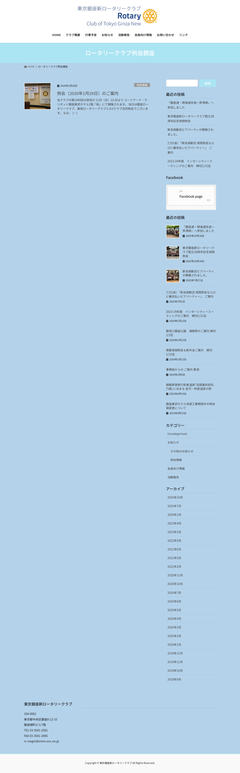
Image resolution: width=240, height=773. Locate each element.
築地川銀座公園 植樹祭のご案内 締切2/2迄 (191, 333)
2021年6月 (174, 549)
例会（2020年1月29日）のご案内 (88, 93)
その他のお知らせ (182, 451)
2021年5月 (174, 558)
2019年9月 (174, 679)
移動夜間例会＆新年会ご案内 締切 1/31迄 (189, 352)
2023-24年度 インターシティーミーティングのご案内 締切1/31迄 (190, 163)
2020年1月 (174, 644)
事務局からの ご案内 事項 (182, 369)
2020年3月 (174, 627)
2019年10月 (175, 670)
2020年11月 (175, 575)
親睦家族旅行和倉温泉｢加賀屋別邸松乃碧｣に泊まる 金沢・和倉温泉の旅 (190, 387)
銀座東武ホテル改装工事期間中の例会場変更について (190, 406)
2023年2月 (174, 532)
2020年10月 (175, 584)
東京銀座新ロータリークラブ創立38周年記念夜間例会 (191, 118)
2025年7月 (174, 506)
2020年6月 (174, 601)
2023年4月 (174, 523)
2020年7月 (174, 593)
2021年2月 (174, 566)
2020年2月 (174, 636)
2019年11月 (175, 662)
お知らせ (173, 442)
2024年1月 (174, 515)
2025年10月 (175, 497)
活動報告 (173, 477)
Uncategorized (177, 434)
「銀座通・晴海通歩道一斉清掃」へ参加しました (191, 104)
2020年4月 (174, 619)
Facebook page (191, 196)
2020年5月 (174, 610)
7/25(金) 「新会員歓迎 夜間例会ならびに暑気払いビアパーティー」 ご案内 (191, 147)
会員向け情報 (176, 468)
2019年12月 (175, 653)
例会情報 (142, 85)
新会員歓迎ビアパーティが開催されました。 (191, 131)
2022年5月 (174, 540)
